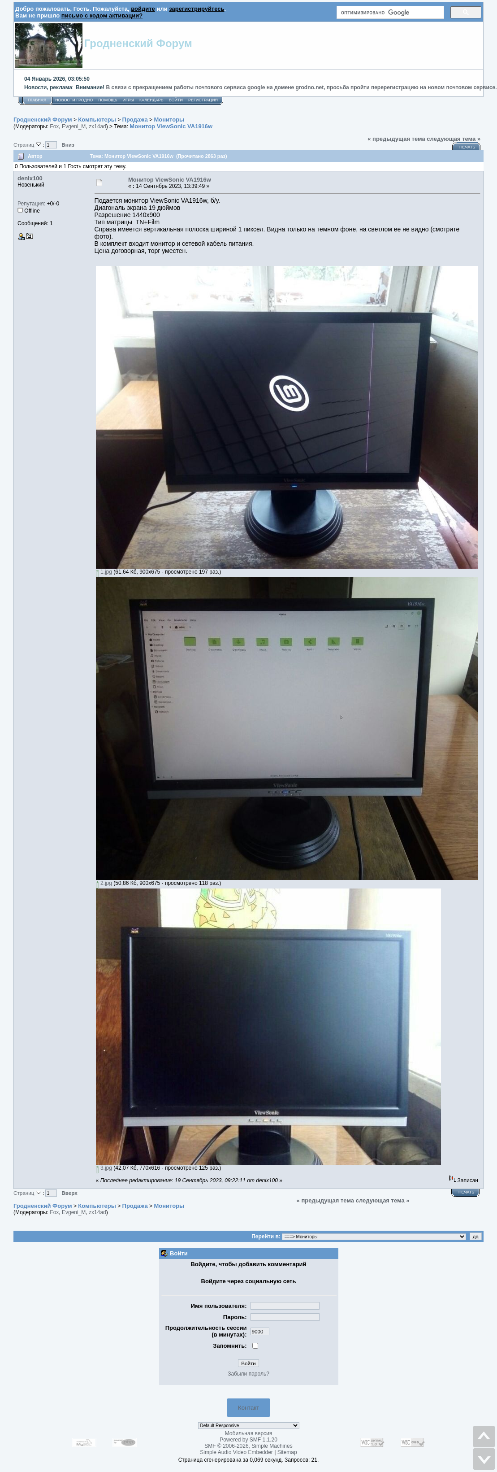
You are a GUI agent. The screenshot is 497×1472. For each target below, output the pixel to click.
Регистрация (203, 100)
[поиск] (389, 13)
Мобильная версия (248, 1433)
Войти (176, 100)
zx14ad (97, 126)
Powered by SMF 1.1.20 (248, 1440)
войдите (143, 8)
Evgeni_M (74, 126)
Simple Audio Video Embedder (236, 1452)
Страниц (28, 145)
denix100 (30, 178)
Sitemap (287, 1452)
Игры (128, 100)
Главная (37, 100)
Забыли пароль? (248, 1374)
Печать (467, 147)
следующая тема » (453, 138)
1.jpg (104, 572)
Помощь (107, 100)
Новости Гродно (74, 100)
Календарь (151, 100)
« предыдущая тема (396, 138)
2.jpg (104, 883)
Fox (54, 126)
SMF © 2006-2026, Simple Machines (248, 1446)
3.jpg (104, 1168)
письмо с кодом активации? (102, 15)
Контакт (248, 1407)
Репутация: (31, 203)
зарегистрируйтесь (196, 8)
